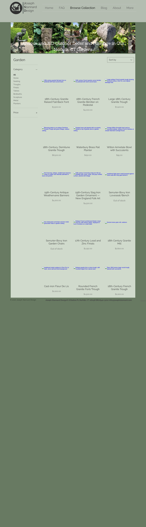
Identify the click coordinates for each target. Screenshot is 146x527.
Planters (17, 103)
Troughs (16, 84)
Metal (15, 100)
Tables (16, 90)
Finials (16, 87)
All (14, 74)
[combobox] (120, 60)
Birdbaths (17, 93)
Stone (15, 77)
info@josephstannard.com (120, 300)
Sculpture (17, 97)
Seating (16, 81)
